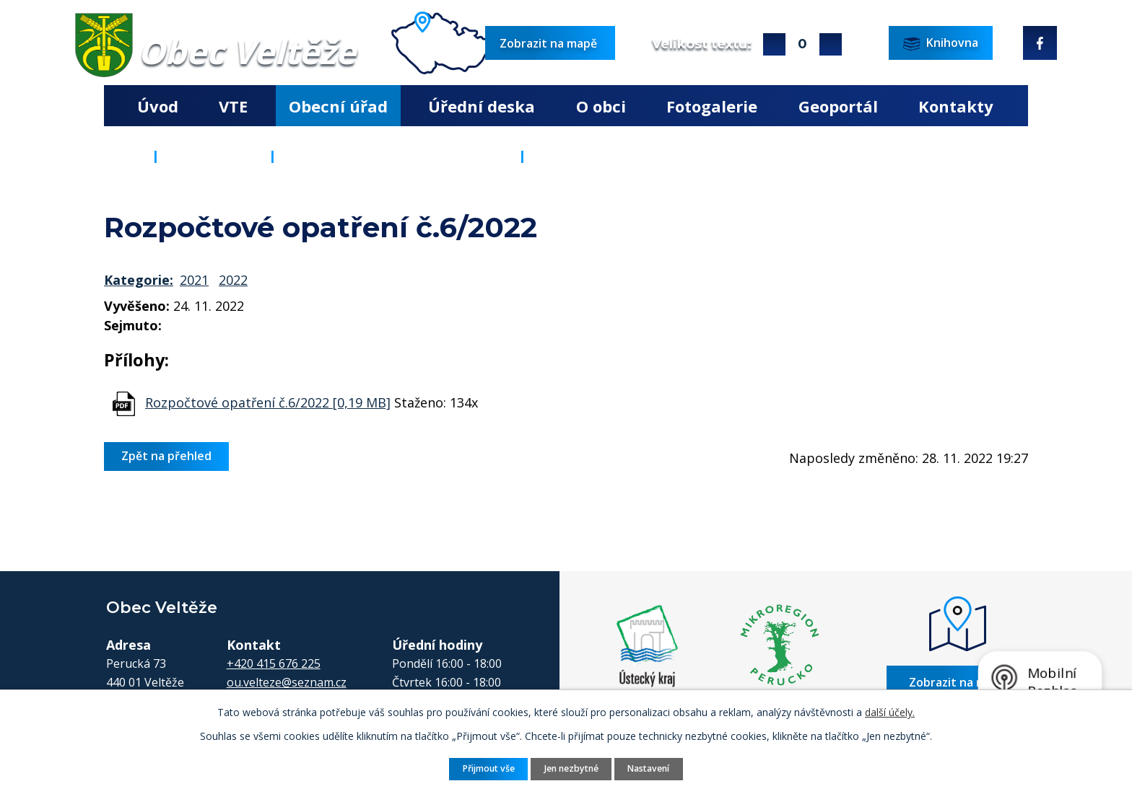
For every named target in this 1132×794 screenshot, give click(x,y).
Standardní (802, 44)
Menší (830, 44)
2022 (233, 279)
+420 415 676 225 (274, 663)
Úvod (157, 106)
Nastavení (648, 768)
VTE (233, 106)
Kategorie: (138, 279)
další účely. (890, 712)
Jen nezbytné (571, 768)
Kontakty (955, 106)
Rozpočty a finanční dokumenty (397, 156)
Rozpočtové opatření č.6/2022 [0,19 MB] (268, 402)
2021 (194, 279)
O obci (601, 106)
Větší (774, 44)
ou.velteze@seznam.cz (287, 682)
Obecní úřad (338, 106)
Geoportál (838, 106)
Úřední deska (481, 106)
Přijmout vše (489, 768)
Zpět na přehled (166, 456)
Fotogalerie (711, 106)
